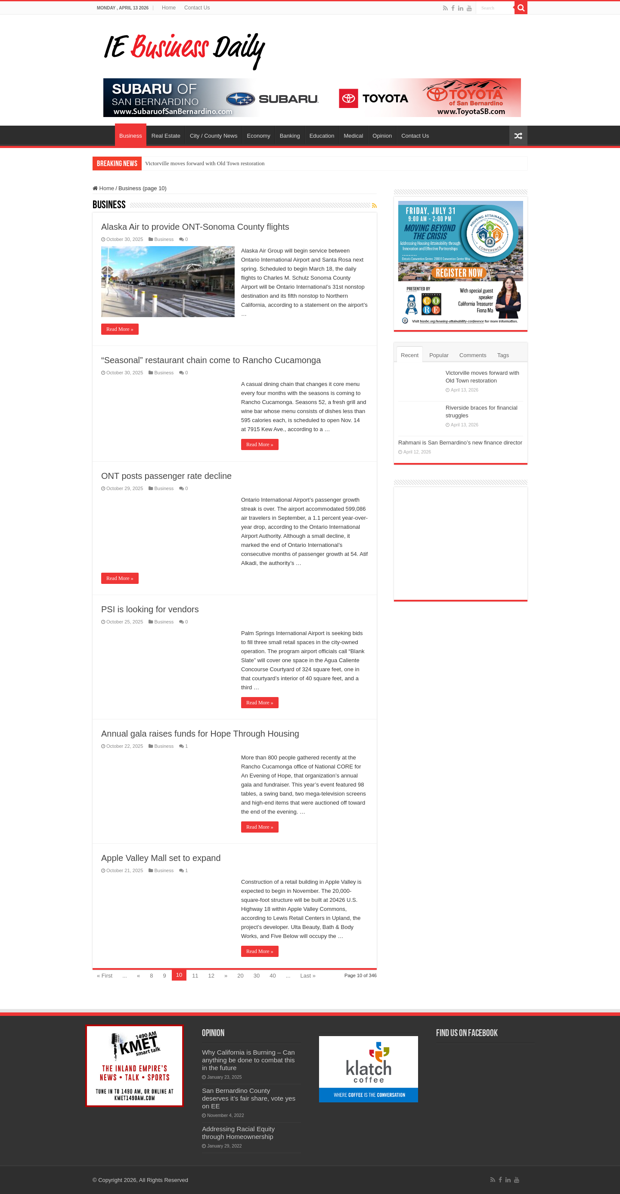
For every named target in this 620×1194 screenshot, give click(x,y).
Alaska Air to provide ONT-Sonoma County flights (195, 226)
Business (130, 136)
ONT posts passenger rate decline (166, 476)
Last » (308, 975)
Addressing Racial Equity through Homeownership (238, 1132)
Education (322, 136)
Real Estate (166, 136)
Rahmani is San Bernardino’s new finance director (460, 442)
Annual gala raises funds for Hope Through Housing (200, 733)
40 (273, 975)
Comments (473, 355)
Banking (290, 136)
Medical (353, 136)
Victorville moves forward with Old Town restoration (205, 163)
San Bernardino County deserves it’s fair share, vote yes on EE (248, 1098)
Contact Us (197, 8)
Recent (409, 355)
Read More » (119, 329)
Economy (258, 136)
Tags (503, 355)
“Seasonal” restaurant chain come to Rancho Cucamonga (211, 360)
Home (169, 8)
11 (195, 975)
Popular (439, 355)
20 (240, 975)
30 (257, 975)
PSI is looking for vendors (150, 609)
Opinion (382, 136)
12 (211, 975)
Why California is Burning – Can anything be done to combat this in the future (248, 1060)
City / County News (214, 136)
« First (104, 975)
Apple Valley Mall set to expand (161, 858)
